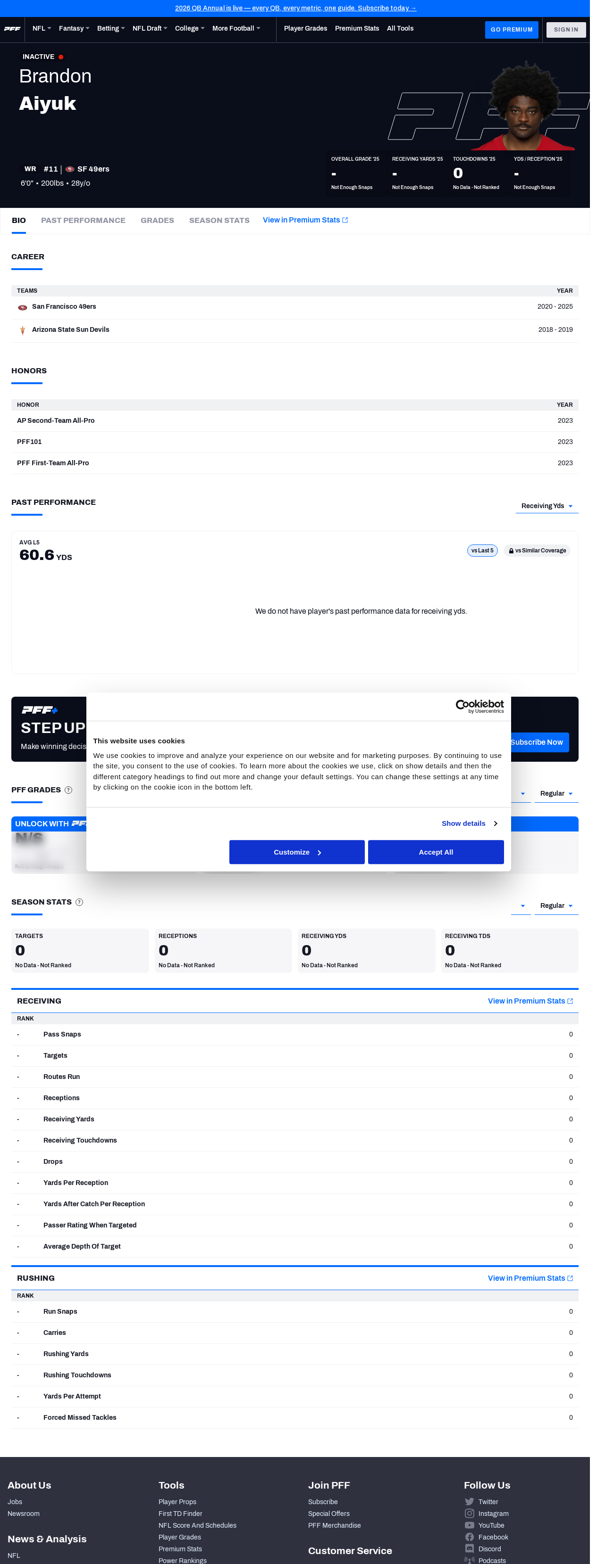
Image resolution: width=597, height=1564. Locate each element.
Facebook (493, 1537)
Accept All (436, 852)
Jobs (15, 1502)
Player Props (177, 1502)
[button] (537, 756)
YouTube (492, 1525)
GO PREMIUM (511, 29)
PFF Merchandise (334, 1525)
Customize (297, 852)
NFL (14, 1555)
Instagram (494, 1513)
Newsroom (24, 1513)
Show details (464, 823)
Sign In (566, 29)
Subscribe (323, 1502)
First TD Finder (180, 1513)
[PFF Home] (12, 29)
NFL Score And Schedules (197, 1525)
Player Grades (180, 1537)
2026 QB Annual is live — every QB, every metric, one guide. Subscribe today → (296, 8)
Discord (490, 1549)
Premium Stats (180, 1549)
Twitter (488, 1502)
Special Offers (329, 1513)
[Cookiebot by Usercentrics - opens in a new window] (462, 707)
